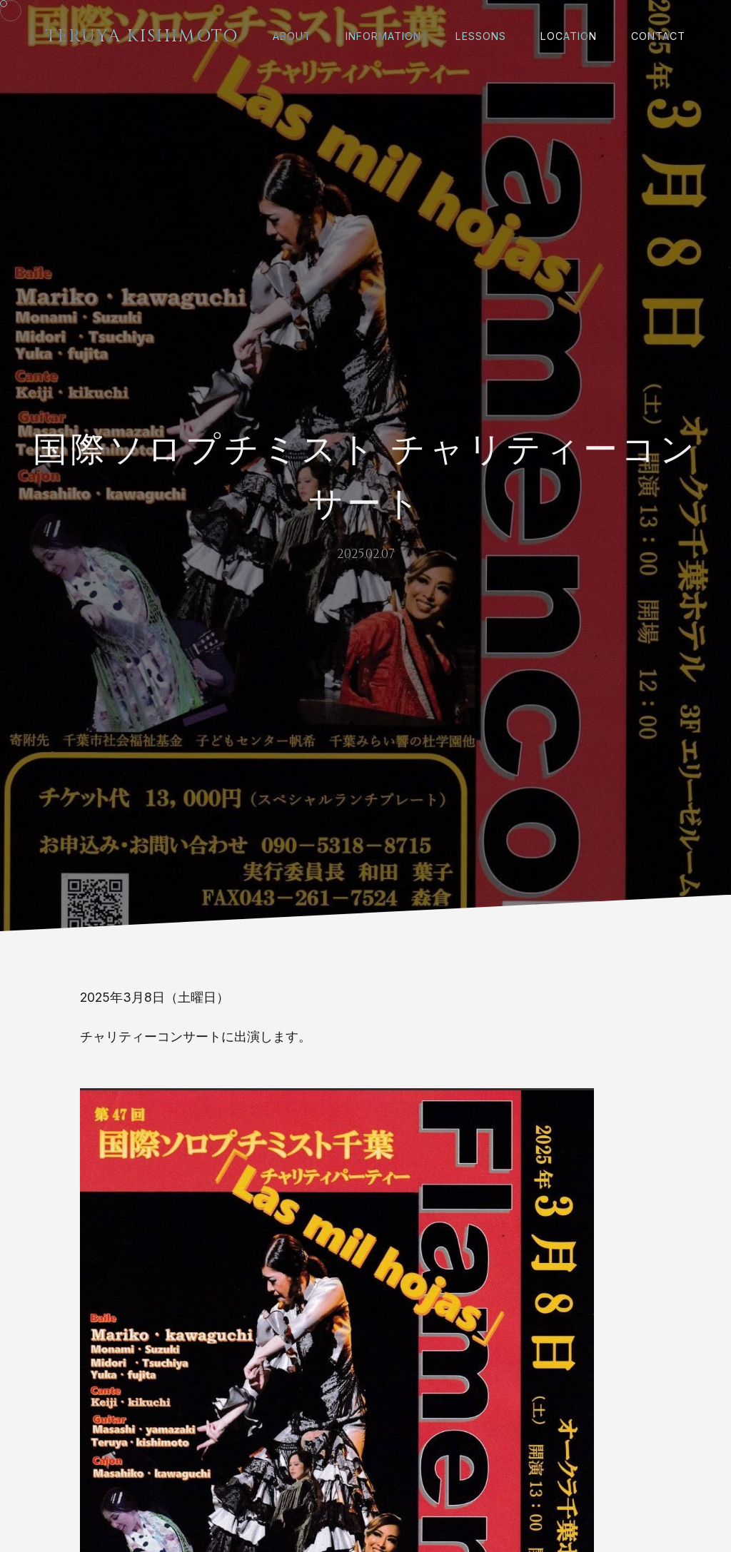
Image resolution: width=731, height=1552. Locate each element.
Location (568, 36)
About (292, 36)
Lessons (480, 36)
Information (383, 36)
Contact (658, 36)
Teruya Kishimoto (142, 36)
